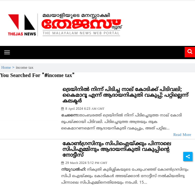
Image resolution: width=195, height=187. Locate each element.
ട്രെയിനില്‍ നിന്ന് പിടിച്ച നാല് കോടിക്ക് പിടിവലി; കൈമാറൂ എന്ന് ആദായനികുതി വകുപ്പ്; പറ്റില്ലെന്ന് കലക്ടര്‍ (125, 96)
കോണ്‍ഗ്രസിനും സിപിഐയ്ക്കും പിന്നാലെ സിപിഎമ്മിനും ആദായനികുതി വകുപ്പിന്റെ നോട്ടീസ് (116, 150)
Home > (8, 67)
